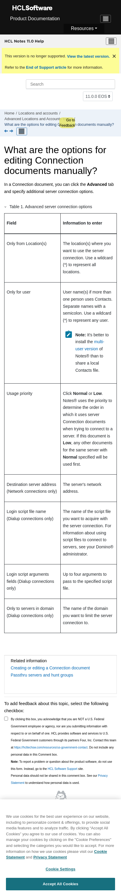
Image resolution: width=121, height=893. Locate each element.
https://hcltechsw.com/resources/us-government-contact (51, 747)
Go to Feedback (67, 123)
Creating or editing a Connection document (50, 668)
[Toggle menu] (111, 41)
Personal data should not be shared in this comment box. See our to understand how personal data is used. (59, 779)
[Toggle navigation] (105, 19)
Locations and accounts (38, 113)
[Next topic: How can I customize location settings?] (12, 131)
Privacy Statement (50, 860)
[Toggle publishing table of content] (21, 131)
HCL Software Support (62, 768)
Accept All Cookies (60, 886)
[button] (5, 206)
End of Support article (46, 67)
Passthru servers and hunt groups (42, 675)
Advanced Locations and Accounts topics (38, 119)
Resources (82, 28)
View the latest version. (88, 56)
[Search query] (70, 84)
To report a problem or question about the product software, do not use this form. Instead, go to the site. (61, 765)
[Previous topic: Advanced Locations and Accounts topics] (6, 131)
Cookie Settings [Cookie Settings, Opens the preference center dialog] (60, 871)
